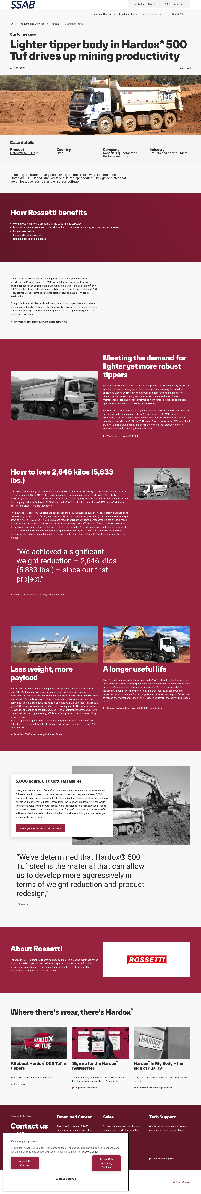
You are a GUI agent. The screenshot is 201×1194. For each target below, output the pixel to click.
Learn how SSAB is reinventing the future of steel (36, 734)
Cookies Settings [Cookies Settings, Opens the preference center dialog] (65, 1178)
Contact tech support (161, 1158)
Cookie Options (181, 1182)
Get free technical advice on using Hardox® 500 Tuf (37, 594)
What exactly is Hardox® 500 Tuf (120, 436)
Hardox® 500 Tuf (24, 153)
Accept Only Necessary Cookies (94, 1167)
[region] (66, 1166)
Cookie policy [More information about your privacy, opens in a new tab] (90, 1159)
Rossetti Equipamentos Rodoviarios (48, 960)
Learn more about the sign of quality (153, 1087)
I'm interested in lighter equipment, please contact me (39, 321)
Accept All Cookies (37, 1167)
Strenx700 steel (88, 523)
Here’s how (18, 1084)
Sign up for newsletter (85, 1087)
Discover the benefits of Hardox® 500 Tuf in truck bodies (132, 708)
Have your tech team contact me (40, 828)
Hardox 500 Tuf (131, 421)
